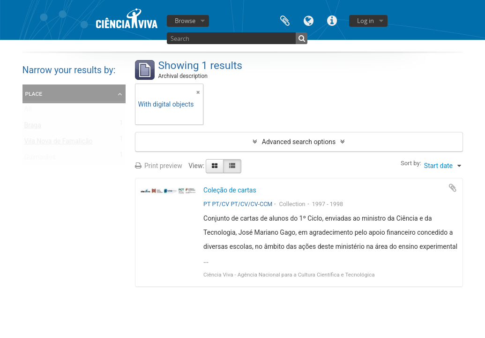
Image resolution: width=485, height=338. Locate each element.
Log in (365, 20)
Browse (185, 20)
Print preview (158, 165)
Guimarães (40, 159)
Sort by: (411, 163)
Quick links (331, 20)
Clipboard (285, 20)
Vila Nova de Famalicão (58, 143)
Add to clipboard (452, 187)
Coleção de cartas (229, 190)
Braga (32, 127)
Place (34, 93)
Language (308, 20)
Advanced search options (299, 142)
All (28, 111)
